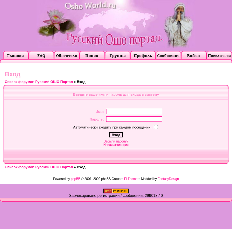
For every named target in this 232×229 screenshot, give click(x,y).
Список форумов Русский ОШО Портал (39, 82)
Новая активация (115, 145)
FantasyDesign (168, 179)
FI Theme (131, 179)
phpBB (75, 179)
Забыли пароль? (116, 141)
